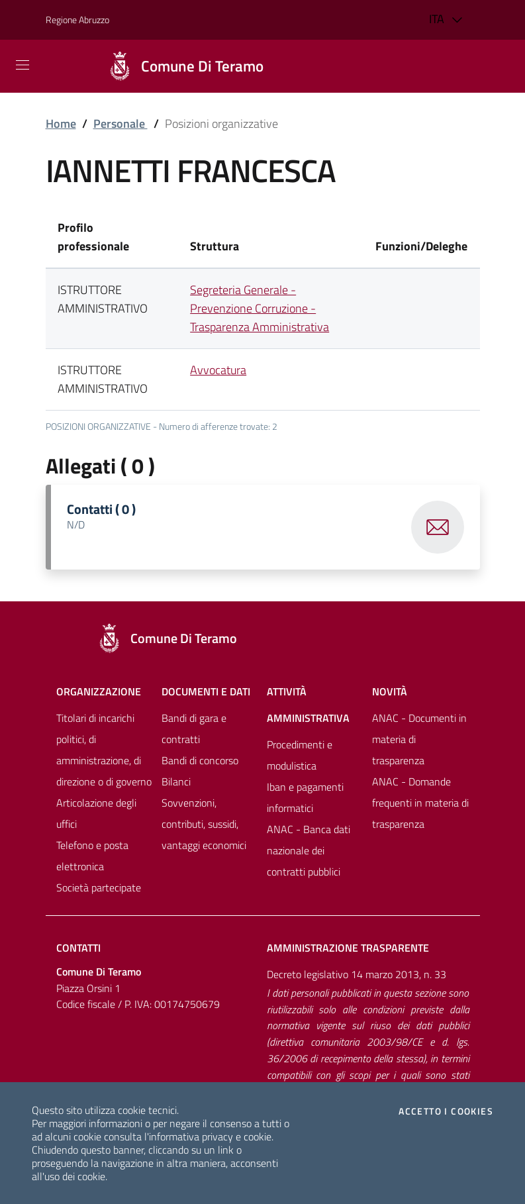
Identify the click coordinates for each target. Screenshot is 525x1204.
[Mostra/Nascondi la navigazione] (22, 65)
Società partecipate (98, 887)
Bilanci (176, 781)
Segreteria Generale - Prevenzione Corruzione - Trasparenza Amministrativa (259, 308)
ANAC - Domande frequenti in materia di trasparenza (420, 803)
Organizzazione (98, 691)
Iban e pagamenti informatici (305, 797)
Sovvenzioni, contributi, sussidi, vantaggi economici (204, 824)
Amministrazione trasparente (348, 948)
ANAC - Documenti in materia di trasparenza (419, 739)
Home (61, 123)
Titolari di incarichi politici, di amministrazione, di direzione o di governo (104, 749)
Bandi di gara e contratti (194, 728)
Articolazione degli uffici (96, 813)
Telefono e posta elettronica (92, 855)
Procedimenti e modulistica (299, 755)
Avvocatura (218, 370)
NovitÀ (389, 691)
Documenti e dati (206, 691)
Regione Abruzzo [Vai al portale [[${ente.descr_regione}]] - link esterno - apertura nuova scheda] (77, 19)
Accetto (446, 1111)
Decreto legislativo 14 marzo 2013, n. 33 (356, 974)
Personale (120, 123)
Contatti (78, 948)
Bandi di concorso (200, 760)
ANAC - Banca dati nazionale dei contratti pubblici (308, 850)
